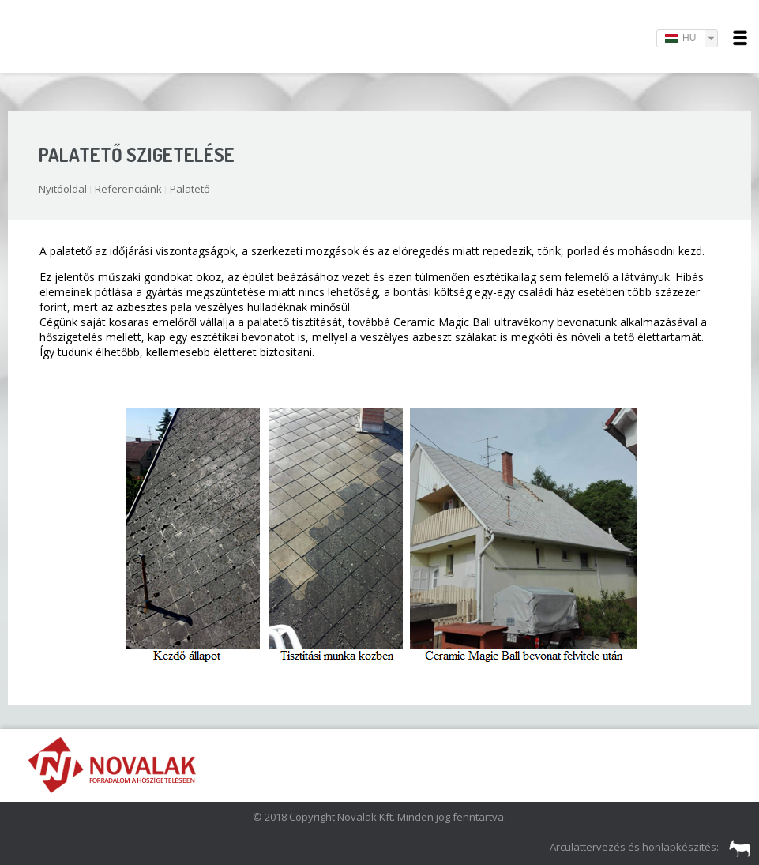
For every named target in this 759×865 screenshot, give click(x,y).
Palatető (190, 189)
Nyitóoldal (63, 189)
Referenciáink (128, 189)
